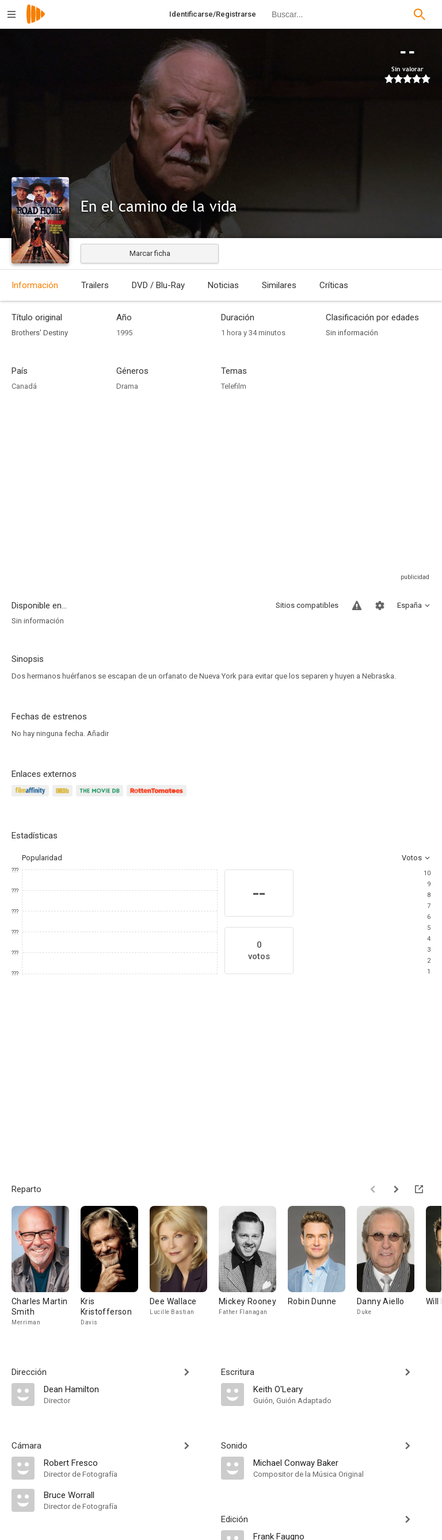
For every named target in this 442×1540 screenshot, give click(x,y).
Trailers (95, 285)
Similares (279, 285)
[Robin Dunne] (322, 1266)
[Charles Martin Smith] (46, 1266)
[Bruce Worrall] (126, 1494)
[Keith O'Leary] (341, 1389)
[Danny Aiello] (391, 1266)
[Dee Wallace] (184, 1266)
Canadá (24, 386)
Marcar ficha (149, 253)
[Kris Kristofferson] (115, 1266)
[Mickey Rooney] (253, 1266)
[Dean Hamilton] (126, 1389)
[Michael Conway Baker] (341, 1462)
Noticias (223, 285)
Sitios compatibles (307, 605)
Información (35, 285)
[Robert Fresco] (126, 1462)
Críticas (333, 285)
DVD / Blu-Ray (158, 285)
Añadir (98, 733)
